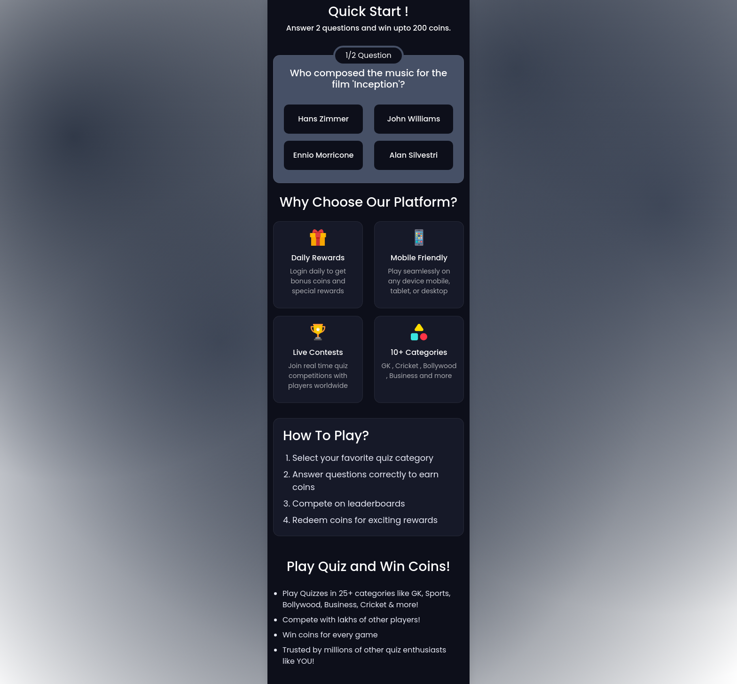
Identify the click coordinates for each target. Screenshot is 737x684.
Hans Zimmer (323, 118)
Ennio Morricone (323, 155)
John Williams (413, 118)
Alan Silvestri (413, 155)
